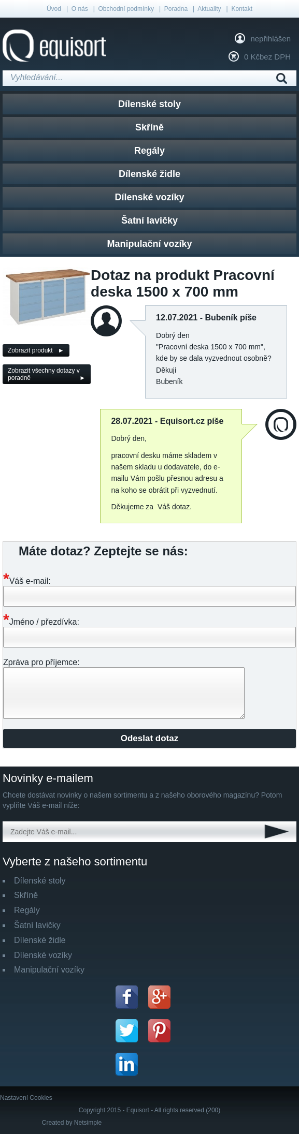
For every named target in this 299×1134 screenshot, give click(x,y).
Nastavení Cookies (26, 1097)
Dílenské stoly (149, 104)
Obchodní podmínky (126, 8)
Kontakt (241, 8)
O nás (80, 8)
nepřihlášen (270, 38)
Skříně (149, 127)
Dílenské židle (149, 174)
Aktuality (209, 8)
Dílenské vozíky (149, 197)
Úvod (54, 8)
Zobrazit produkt (30, 350)
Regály (149, 150)
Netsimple (88, 1122)
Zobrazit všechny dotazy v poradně (44, 374)
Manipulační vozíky (149, 244)
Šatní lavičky (149, 220)
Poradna (176, 8)
